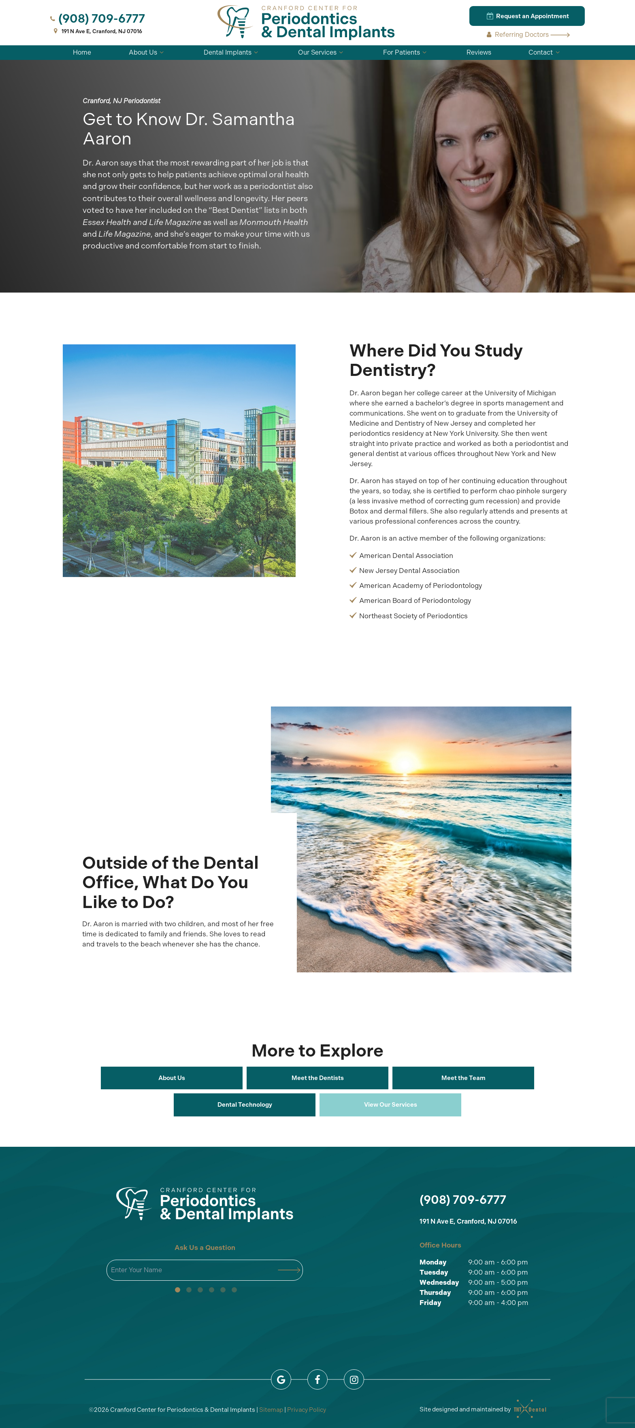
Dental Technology (244, 1104)
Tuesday (434, 1272)
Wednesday (439, 1282)
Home (82, 52)
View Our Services (390, 1104)
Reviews (479, 52)
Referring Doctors (527, 34)
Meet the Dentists (318, 1078)
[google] (281, 1379)
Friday (430, 1303)
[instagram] (354, 1379)
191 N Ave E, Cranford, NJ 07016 (96, 31)
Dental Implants (232, 52)
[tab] (177, 1290)
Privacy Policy (306, 1409)
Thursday (435, 1292)
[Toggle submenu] (161, 52)
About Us (147, 52)
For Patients (406, 52)
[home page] (306, 22)
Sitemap (271, 1409)
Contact (545, 52)
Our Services (321, 52)
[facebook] (317, 1379)
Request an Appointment (527, 16)
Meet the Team (463, 1078)
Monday (433, 1262)
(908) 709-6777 (96, 18)
